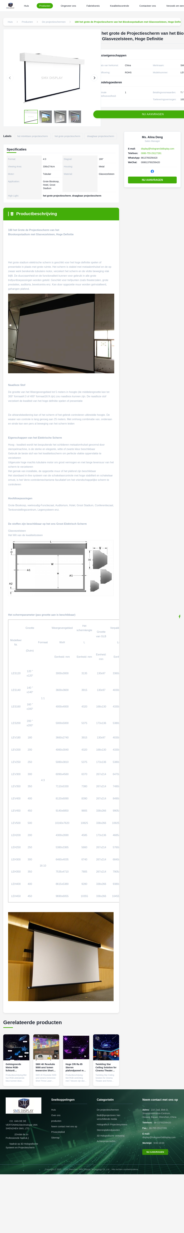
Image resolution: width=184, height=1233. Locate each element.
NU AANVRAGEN (152, 180)
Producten (44, 5)
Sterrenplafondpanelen (108, 1130)
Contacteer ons (147, 5)
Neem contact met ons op (64, 1126)
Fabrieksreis (93, 5)
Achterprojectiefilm (106, 1141)
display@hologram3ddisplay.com (157, 148)
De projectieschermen (108, 1109)
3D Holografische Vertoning (110, 1135)
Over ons (56, 1115)
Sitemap (55, 1137)
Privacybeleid (58, 1132)
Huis (26, 5)
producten (56, 1121)
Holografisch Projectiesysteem (112, 1124)
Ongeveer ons (68, 5)
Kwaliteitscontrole (119, 5)
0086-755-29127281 (151, 153)
